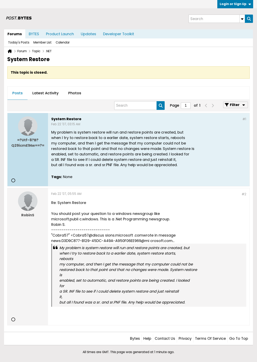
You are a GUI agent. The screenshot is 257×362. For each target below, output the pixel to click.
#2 (244, 194)
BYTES (34, 33)
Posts (17, 93)
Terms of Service (210, 338)
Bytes (135, 338)
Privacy (185, 338)
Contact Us (165, 338)
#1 (244, 119)
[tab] (17, 93)
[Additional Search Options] (242, 19)
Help (147, 338)
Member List (42, 42)
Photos (74, 93)
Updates (88, 33)
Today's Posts (18, 42)
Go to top (238, 338)
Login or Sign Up (235, 4)
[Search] (217, 19)
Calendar (63, 42)
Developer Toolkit (118, 33)
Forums (14, 33)
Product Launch (60, 33)
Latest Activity (45, 93)
